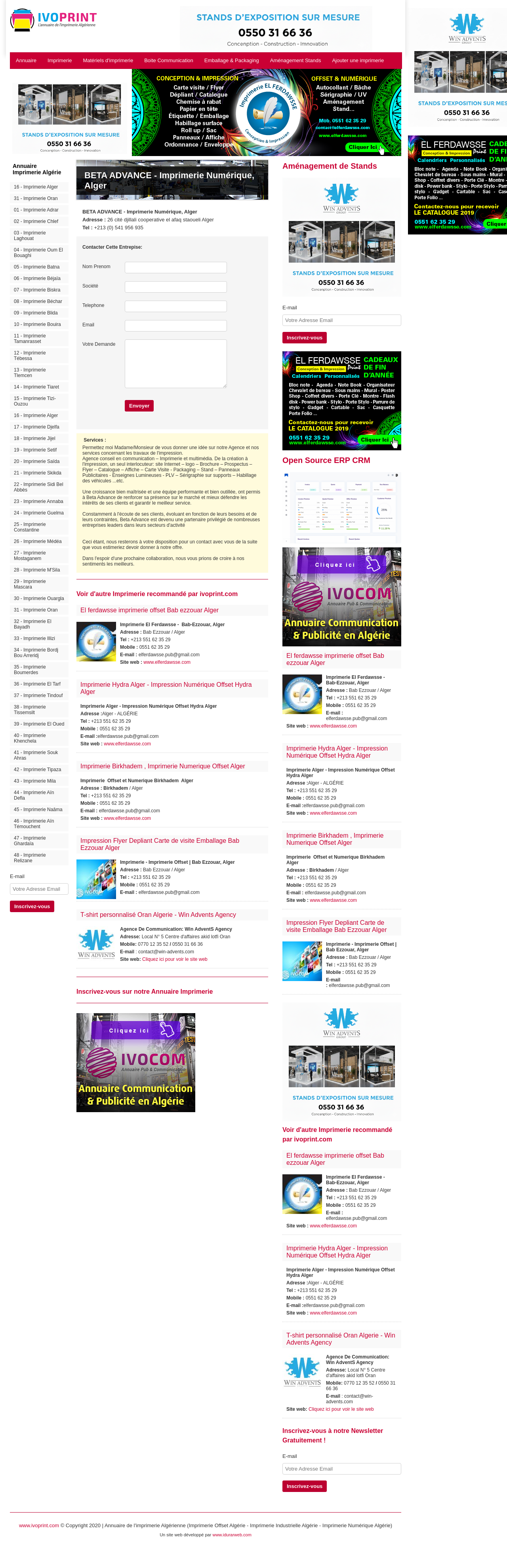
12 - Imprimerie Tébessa (30, 355)
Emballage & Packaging (231, 60)
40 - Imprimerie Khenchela (30, 738)
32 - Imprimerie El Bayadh (32, 624)
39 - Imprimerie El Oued (39, 724)
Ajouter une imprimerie (358, 60)
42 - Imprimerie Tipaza (37, 769)
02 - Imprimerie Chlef (36, 221)
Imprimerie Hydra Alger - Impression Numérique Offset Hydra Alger (337, 752)
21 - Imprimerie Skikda (37, 473)
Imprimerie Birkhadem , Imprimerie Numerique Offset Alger (162, 766)
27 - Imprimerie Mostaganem (30, 555)
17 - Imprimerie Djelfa (36, 427)
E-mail (17, 876)
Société (90, 286)
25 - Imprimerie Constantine (30, 527)
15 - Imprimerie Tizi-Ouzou (35, 401)
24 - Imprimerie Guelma (39, 513)
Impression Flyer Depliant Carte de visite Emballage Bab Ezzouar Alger (336, 926)
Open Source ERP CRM (326, 460)
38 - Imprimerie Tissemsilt (30, 709)
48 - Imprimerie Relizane (30, 857)
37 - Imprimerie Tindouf (38, 695)
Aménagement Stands (295, 60)
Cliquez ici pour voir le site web (175, 959)
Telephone (93, 305)
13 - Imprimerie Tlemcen (30, 372)
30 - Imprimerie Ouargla (39, 598)
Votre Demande (98, 344)
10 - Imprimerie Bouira (37, 324)
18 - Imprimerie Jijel (34, 438)
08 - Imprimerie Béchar (38, 301)
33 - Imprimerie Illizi (34, 638)
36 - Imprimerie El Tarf (37, 684)
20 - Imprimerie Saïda (36, 461)
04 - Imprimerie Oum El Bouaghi (38, 252)
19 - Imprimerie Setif (35, 450)
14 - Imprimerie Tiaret (36, 387)
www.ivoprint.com (39, 1525)
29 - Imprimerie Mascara (30, 584)
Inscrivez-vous (32, 906)
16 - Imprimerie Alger (36, 187)
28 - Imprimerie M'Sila (37, 570)
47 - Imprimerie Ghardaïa (30, 840)
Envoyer (139, 406)
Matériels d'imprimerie (108, 60)
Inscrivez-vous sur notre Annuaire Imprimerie (144, 991)
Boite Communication (168, 60)
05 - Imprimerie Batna (36, 267)
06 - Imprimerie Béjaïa (37, 278)
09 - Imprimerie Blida (36, 313)
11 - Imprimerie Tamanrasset (30, 338)
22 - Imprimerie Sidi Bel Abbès (38, 487)
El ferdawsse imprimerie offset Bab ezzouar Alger (149, 610)
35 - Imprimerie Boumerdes (30, 669)
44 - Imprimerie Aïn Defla (34, 795)
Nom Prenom (96, 266)
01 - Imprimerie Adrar (36, 210)
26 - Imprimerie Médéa (38, 541)
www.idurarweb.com (231, 1534)
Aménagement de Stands (329, 166)
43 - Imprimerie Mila (35, 781)
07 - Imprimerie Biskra (37, 290)
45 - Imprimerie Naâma (38, 809)
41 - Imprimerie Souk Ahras (36, 755)
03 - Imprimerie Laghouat (30, 235)
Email (88, 325)
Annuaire (26, 60)
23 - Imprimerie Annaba (38, 501)
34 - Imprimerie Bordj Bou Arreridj (36, 652)
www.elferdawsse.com (167, 662)
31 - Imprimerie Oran (36, 198)
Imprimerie (60, 60)
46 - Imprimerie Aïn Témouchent (34, 823)
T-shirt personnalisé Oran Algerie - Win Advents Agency (158, 914)
